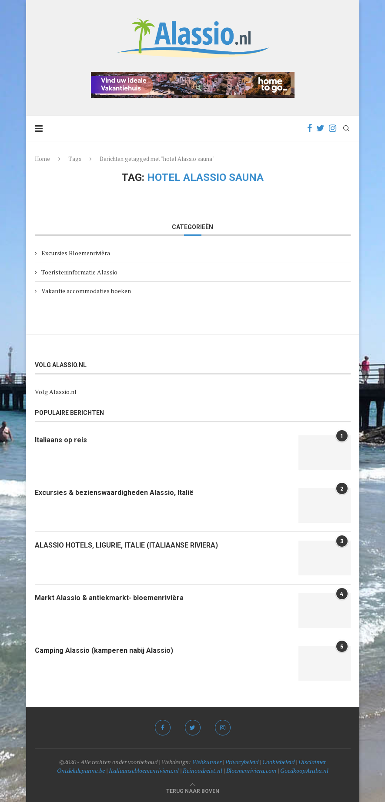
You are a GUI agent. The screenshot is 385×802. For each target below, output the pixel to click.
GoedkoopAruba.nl (304, 770)
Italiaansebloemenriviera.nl (144, 770)
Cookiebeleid (278, 762)
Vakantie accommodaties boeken (86, 291)
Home (42, 159)
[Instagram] (332, 128)
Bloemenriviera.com (251, 770)
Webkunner (206, 762)
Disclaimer (312, 762)
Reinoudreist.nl (202, 770)
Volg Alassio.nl (56, 392)
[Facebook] (309, 128)
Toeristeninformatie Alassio (79, 272)
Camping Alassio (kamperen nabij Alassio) (104, 650)
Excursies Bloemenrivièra (75, 253)
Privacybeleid (241, 762)
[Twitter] (320, 128)
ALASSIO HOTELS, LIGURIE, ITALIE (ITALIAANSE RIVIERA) (126, 545)
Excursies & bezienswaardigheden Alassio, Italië (114, 492)
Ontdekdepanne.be (81, 770)
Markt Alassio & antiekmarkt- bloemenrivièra (109, 598)
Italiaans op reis (61, 440)
